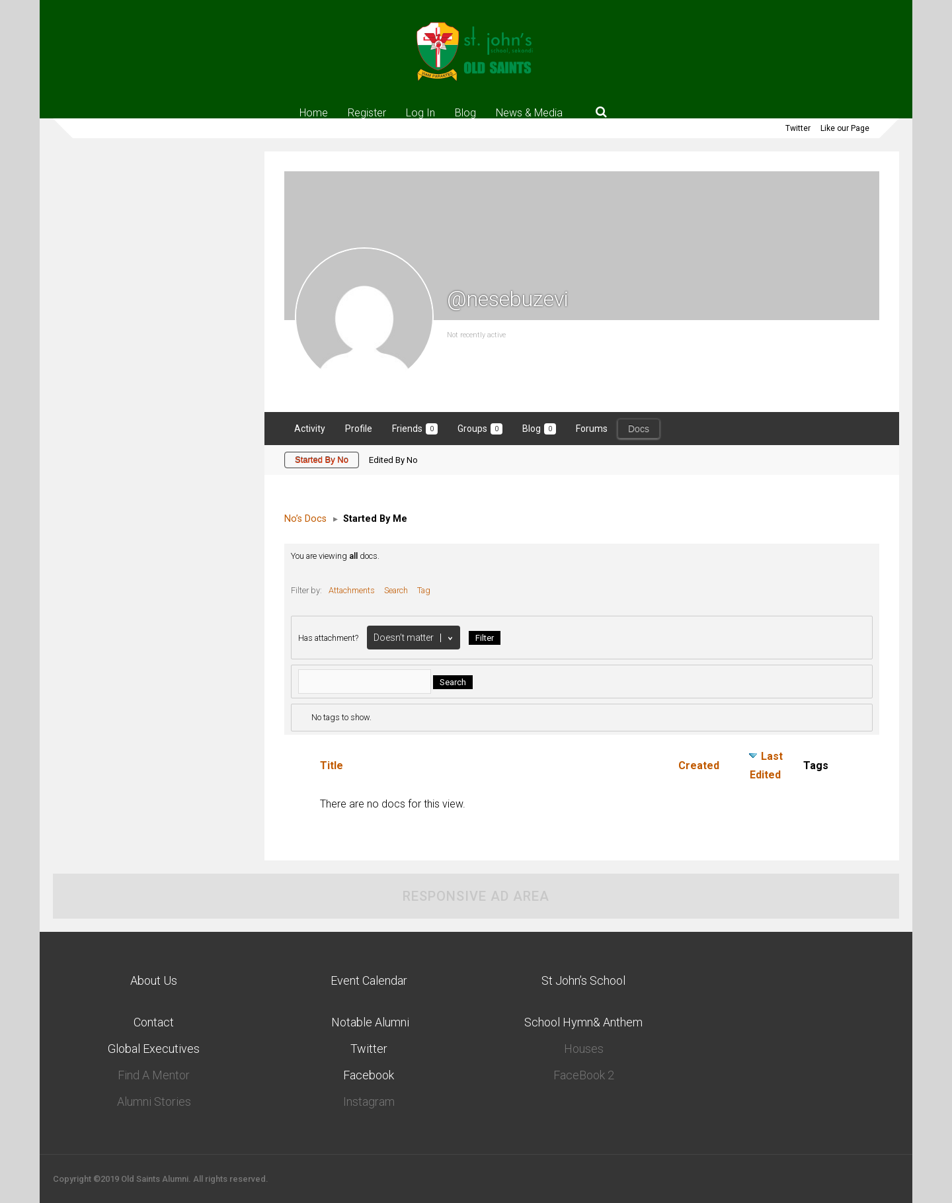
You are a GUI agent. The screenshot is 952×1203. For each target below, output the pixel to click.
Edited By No (393, 460)
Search (396, 590)
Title (331, 765)
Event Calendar (369, 980)
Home (313, 112)
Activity (309, 428)
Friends (415, 429)
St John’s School (583, 980)
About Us (153, 980)
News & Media (529, 112)
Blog (465, 112)
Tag (423, 590)
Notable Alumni (369, 1022)
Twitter (798, 128)
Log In (420, 112)
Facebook (368, 1075)
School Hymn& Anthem (583, 1022)
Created (698, 765)
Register (367, 112)
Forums (592, 428)
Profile (358, 428)
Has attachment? (328, 638)
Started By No (321, 460)
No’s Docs (305, 518)
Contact (154, 1022)
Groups (479, 429)
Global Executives (154, 1049)
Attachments (352, 590)
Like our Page (844, 128)
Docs (638, 428)
